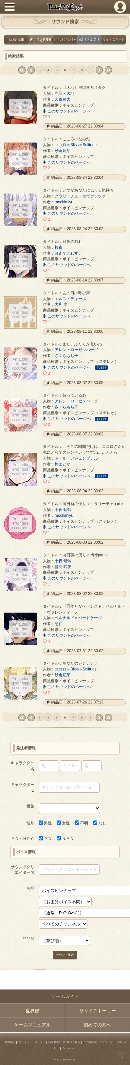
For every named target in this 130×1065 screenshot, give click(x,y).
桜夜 (59, 247)
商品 (30, 888)
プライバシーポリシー (32, 1042)
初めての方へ (97, 1024)
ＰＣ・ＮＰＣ (22, 839)
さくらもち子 (66, 355)
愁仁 (59, 623)
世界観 (32, 1010)
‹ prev (31, 70)
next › (99, 70)
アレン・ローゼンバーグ (76, 349)
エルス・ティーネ (70, 298)
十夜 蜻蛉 (63, 509)
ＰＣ (45, 839)
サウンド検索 (65, 954)
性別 (30, 823)
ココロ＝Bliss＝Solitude (76, 145)
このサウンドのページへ (67, 111)
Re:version (69, 1048)
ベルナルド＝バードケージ (78, 618)
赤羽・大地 (64, 93)
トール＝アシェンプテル (76, 458)
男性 (45, 823)
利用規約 (10, 1042)
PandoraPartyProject (65, 7)
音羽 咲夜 (63, 567)
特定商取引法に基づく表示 (64, 1042)
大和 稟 (61, 304)
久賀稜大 (62, 99)
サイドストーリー (97, 1010)
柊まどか (62, 464)
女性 (63, 823)
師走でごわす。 (68, 253)
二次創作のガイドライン (98, 1042)
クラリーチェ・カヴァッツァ (80, 196)
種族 (30, 806)
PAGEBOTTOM (122, 1056)
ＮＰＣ (65, 839)
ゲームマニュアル (32, 1024)
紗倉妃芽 (62, 150)
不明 (81, 823)
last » (108, 70)
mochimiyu (64, 202)
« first (22, 70)
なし (99, 823)
